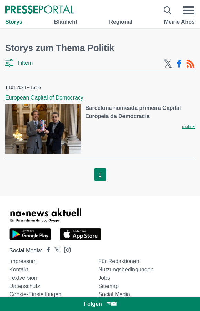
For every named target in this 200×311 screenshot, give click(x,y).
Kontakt (18, 269)
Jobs (104, 278)
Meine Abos (179, 22)
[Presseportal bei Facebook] (46, 250)
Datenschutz (24, 286)
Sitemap (108, 286)
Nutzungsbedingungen (125, 269)
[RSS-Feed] (190, 64)
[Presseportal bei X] (55, 250)
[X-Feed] (167, 64)
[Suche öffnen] (167, 10)
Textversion (23, 278)
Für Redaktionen (118, 261)
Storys (13, 22)
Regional (120, 22)
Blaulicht (66, 22)
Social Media (114, 294)
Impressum (23, 261)
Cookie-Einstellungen (35, 294)
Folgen (100, 304)
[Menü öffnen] (188, 10)
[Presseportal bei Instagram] (65, 249)
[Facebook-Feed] (179, 64)
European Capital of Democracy (44, 98)
